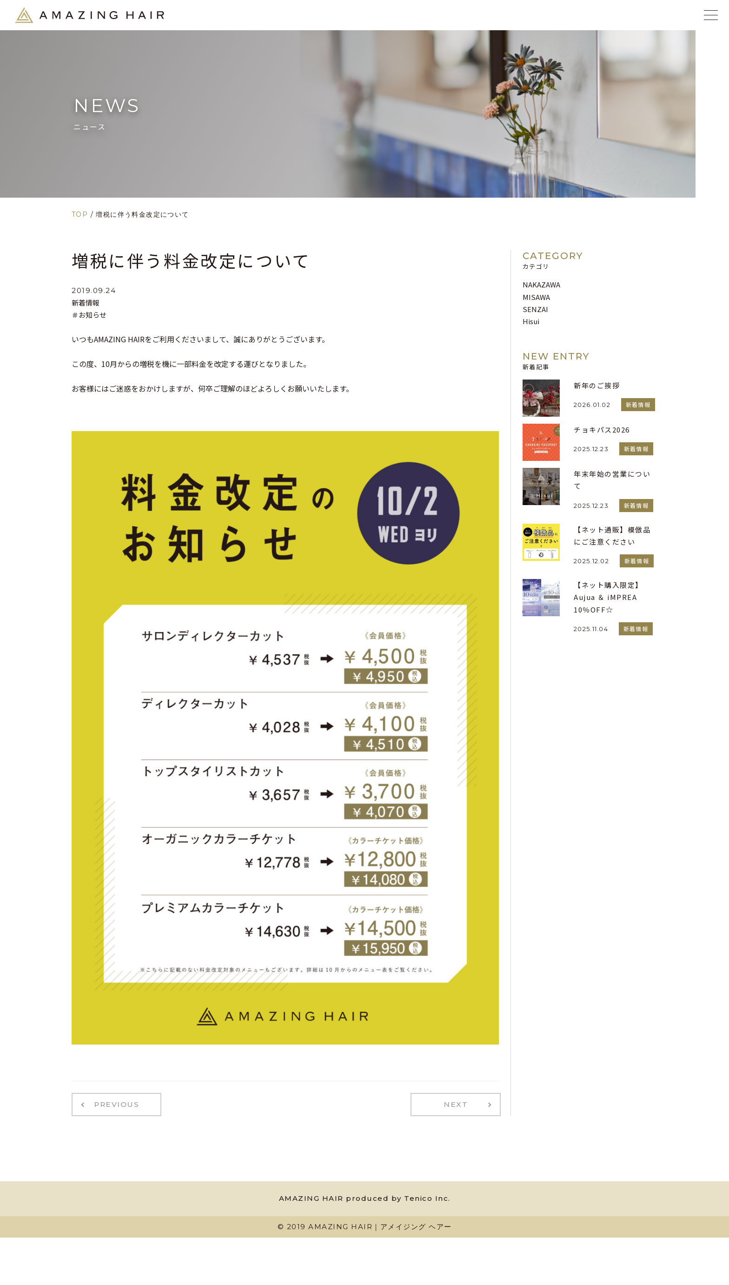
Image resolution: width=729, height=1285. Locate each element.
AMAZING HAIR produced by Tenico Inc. (365, 1196)
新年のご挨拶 (597, 385)
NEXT (460, 1103)
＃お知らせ (89, 315)
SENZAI (535, 309)
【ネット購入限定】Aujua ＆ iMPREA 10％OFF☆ (608, 597)
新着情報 (85, 302)
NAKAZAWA (541, 284)
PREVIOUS (112, 1103)
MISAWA (536, 297)
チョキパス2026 (602, 429)
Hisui (531, 321)
